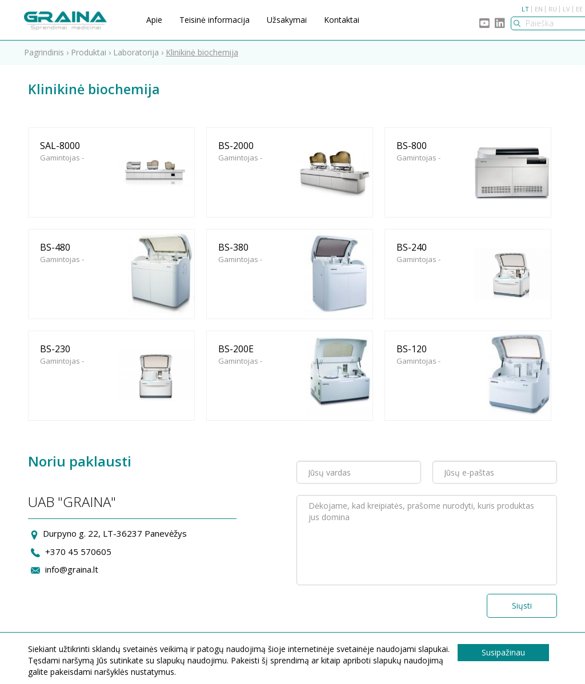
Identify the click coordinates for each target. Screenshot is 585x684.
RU (552, 9)
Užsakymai (287, 19)
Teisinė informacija (214, 19)
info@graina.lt (71, 569)
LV (566, 9)
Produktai (88, 52)
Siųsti (522, 605)
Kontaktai (341, 19)
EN (539, 9)
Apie (154, 19)
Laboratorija (136, 52)
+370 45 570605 (78, 551)
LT (525, 9)
